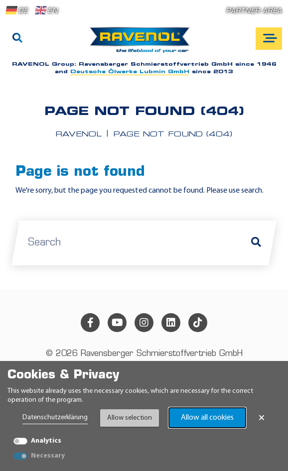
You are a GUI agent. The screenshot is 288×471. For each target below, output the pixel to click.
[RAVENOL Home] (142, 44)
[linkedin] (170, 322)
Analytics (46, 441)
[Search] (17, 39)
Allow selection (129, 418)
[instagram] (144, 322)
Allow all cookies (207, 418)
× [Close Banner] (262, 418)
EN (46, 10)
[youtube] (117, 322)
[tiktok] (197, 322)
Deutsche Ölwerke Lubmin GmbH (129, 72)
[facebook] (90, 322)
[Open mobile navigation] (269, 38)
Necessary (48, 456)
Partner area (254, 11)
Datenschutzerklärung (55, 417)
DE (17, 10)
